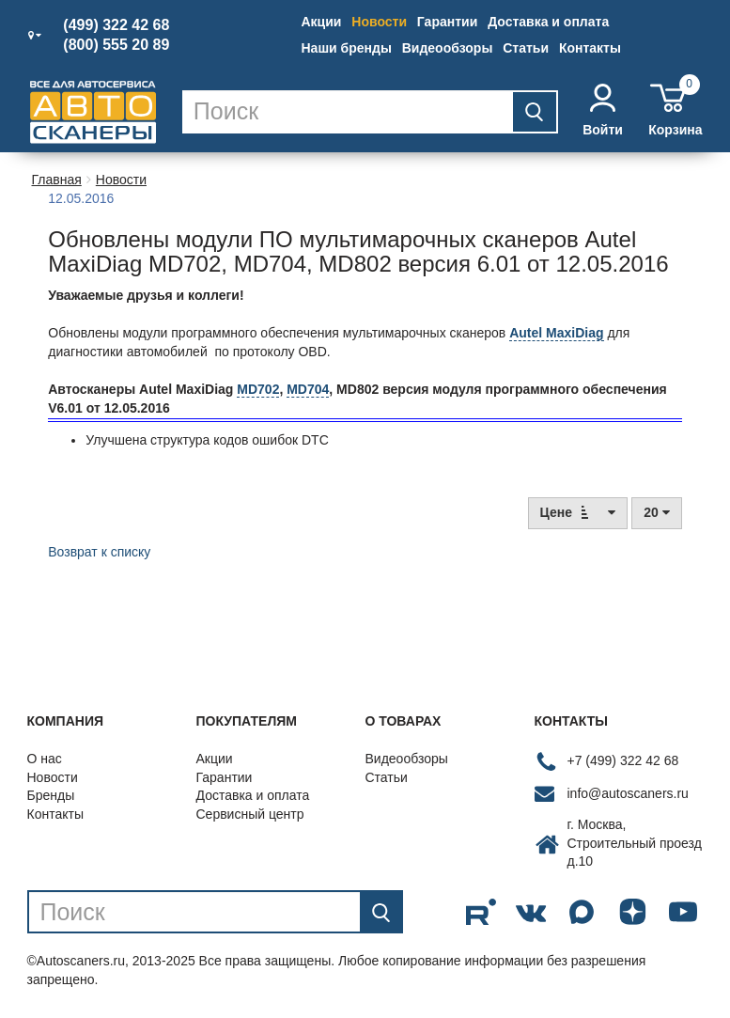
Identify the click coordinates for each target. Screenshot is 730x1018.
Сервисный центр (250, 814)
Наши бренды (347, 47)
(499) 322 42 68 (116, 25)
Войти (602, 110)
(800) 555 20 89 (116, 45)
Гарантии (447, 21)
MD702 (258, 389)
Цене (578, 512)
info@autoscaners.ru (628, 793)
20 (656, 512)
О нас (44, 758)
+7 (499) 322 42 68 (623, 760)
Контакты (590, 47)
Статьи (526, 47)
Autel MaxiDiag (556, 332)
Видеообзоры (447, 47)
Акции (322, 21)
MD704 (308, 389)
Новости (379, 21)
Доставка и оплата (548, 21)
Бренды (51, 795)
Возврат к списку (99, 551)
